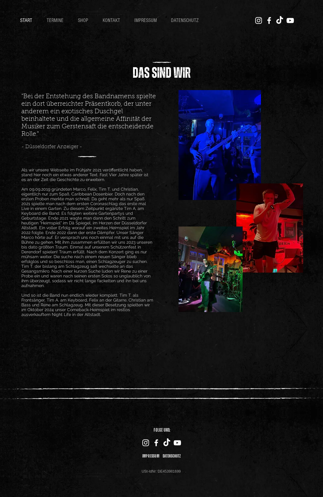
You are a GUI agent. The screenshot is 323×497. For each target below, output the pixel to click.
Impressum (151, 456)
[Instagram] (258, 20)
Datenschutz (172, 456)
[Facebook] (269, 20)
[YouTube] (290, 20)
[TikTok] (279, 20)
